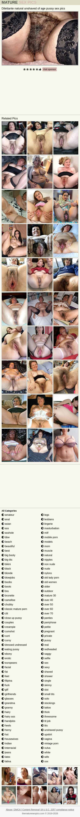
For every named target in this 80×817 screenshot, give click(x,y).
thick (45, 712)
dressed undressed (14, 644)
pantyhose (48, 622)
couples (8, 622)
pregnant (48, 631)
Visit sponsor (49, 69)
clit (5, 613)
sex (44, 662)
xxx (44, 761)
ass (5, 528)
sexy (45, 667)
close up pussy (12, 618)
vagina (46, 739)
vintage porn (50, 743)
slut (44, 689)
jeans (6, 752)
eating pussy (10, 649)
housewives (10, 739)
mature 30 (48, 595)
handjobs (8, 721)
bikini (6, 564)
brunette (8, 595)
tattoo (46, 707)
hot (5, 734)
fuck (6, 685)
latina (6, 761)
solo (45, 698)
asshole (8, 532)
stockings (48, 703)
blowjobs (8, 577)
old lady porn (50, 577)
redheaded (49, 649)
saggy (46, 653)
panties (47, 618)
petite (46, 627)
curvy (6, 640)
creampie (8, 627)
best (6, 550)
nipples (46, 559)
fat (5, 671)
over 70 (47, 613)
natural (46, 555)
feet (5, 676)
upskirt (46, 734)
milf (44, 532)
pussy (46, 640)
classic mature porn (14, 609)
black (6, 568)
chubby (7, 604)
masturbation (50, 528)
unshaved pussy (52, 730)
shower (47, 676)
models (47, 541)
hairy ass (8, 716)
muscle (46, 550)
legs (45, 515)
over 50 (47, 604)
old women (49, 582)
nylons (46, 573)
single (46, 680)
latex (6, 757)
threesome (48, 716)
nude (45, 568)
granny (7, 707)
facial (6, 667)
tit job (46, 721)
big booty (8, 555)
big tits (7, 559)
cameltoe (8, 600)
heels (6, 725)
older (45, 586)
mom (45, 546)
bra (5, 591)
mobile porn (49, 537)
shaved (47, 671)
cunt (6, 636)
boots (6, 586)
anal (6, 519)
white (45, 752)
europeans (9, 662)
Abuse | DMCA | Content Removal (23, 809)
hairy (6, 712)
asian (6, 523)
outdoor (47, 591)
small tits (47, 694)
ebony (7, 653)
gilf (5, 689)
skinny (46, 685)
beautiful (8, 546)
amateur (8, 515)
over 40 (47, 600)
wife (45, 757)
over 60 (47, 609)
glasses (8, 698)
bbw (6, 537)
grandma (8, 703)
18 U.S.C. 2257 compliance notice (57, 809)
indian (7, 743)
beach (7, 541)
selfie (45, 658)
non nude (48, 564)
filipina (7, 680)
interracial (9, 748)
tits (44, 725)
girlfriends (9, 694)
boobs (7, 582)
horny (6, 730)
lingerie (47, 523)
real (45, 644)
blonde (7, 573)
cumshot (8, 631)
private (46, 636)
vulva (45, 748)
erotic (6, 658)
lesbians (47, 519)
